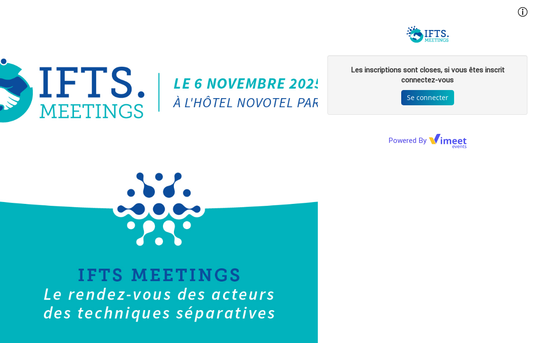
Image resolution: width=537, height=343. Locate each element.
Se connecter (427, 97)
